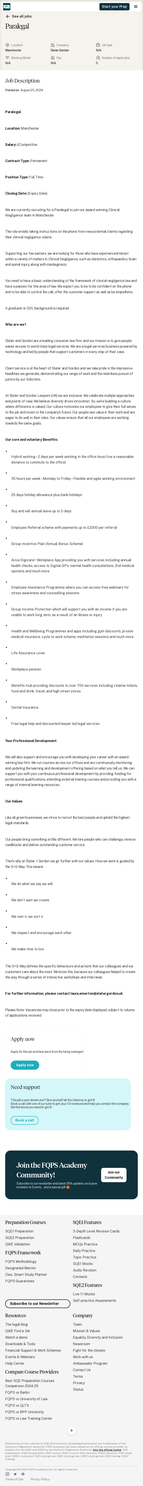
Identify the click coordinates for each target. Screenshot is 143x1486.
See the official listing (107, 1449)
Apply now (25, 1065)
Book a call (24, 1120)
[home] (6, 6)
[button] (136, 6)
